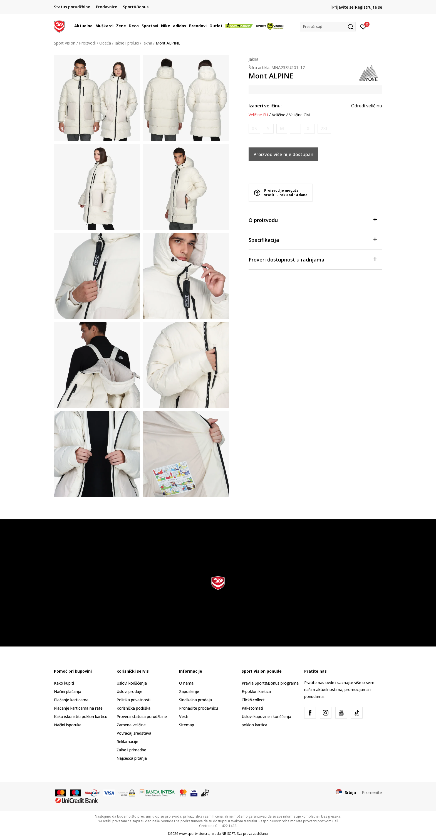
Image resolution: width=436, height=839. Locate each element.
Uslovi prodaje (129, 691)
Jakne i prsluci (127, 43)
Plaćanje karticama (71, 699)
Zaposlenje (189, 691)
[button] (328, 26)
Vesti (183, 716)
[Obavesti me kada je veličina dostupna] (254, 129)
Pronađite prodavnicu (198, 708)
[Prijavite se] (363, 26)
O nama (186, 683)
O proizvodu (312, 219)
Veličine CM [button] (299, 115)
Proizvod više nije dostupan (283, 154)
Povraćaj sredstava (134, 733)
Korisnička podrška (133, 708)
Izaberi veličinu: (265, 105)
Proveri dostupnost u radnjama (312, 259)
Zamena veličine (131, 724)
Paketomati (252, 708)
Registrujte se (368, 7)
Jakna (147, 43)
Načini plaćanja (67, 691)
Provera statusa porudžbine (142, 716)
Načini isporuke (67, 724)
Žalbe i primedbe (131, 749)
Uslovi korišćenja (132, 683)
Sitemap (186, 724)
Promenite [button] (372, 792)
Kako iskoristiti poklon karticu (80, 716)
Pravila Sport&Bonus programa (270, 683)
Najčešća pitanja (132, 758)
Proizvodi (87, 43)
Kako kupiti (64, 683)
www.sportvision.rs (194, 833)
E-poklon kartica (256, 691)
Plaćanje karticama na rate (78, 708)
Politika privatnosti (133, 699)
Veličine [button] (278, 115)
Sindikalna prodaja (195, 699)
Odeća (105, 43)
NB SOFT (228, 833)
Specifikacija (312, 239)
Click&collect (253, 699)
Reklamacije (127, 741)
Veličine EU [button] (258, 115)
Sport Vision (64, 43)
